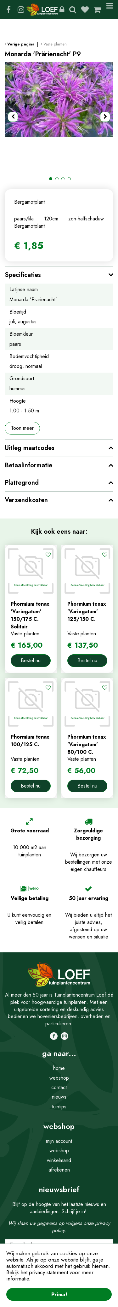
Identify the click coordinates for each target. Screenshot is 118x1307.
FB (8, 9)
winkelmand (59, 1160)
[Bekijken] (97, 9)
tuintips (59, 1106)
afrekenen (59, 1169)
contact (59, 1087)
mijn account (59, 1141)
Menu (109, 9)
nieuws (59, 1096)
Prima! (59, 1294)
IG (21, 9)
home (59, 1068)
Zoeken (72, 9)
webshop (59, 1078)
